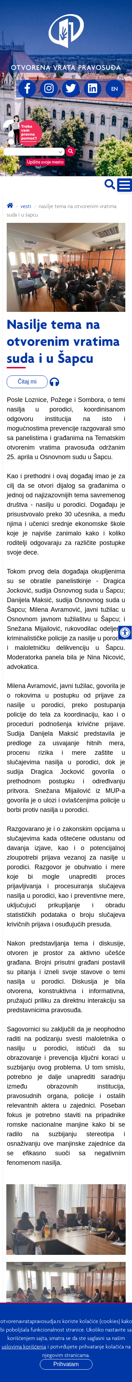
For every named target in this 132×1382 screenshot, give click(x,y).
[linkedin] (92, 88)
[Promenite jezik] (114, 88)
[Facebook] (27, 88)
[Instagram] (49, 88)
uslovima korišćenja (24, 1346)
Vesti (25, 206)
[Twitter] (71, 88)
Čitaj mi (27, 382)
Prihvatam (65, 1364)
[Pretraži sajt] (109, 183)
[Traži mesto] (70, 151)
